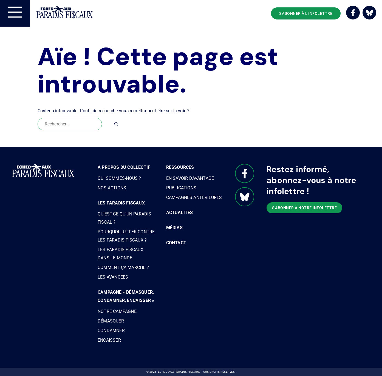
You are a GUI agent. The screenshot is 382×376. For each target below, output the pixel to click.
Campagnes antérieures (194, 197)
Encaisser (109, 340)
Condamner (111, 330)
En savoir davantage (190, 178)
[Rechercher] (116, 124)
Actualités (179, 212)
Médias (174, 227)
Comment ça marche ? (123, 267)
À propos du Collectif (124, 167)
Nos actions (112, 187)
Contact (176, 242)
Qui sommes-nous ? (119, 178)
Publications (181, 187)
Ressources (180, 167)
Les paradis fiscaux (121, 203)
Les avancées (113, 277)
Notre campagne (117, 311)
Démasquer (111, 321)
